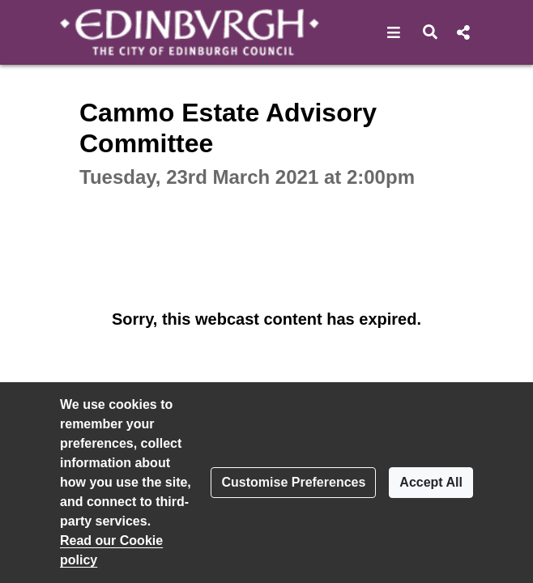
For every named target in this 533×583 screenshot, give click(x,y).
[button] (394, 32)
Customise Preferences (293, 482)
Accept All (431, 482)
